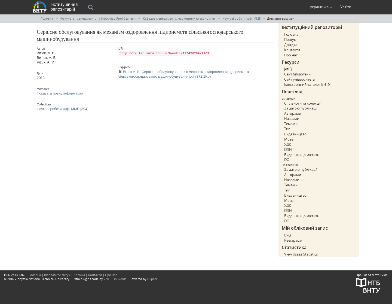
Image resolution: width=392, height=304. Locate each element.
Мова (288, 139)
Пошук (290, 39)
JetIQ (288, 68)
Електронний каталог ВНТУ (307, 84)
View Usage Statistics (301, 254)
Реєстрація (293, 240)
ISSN (288, 149)
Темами (291, 123)
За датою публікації (300, 108)
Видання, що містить (301, 154)
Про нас (291, 55)
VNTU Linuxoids (115, 279)
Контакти (292, 49)
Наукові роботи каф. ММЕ (241, 18)
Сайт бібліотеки (297, 74)
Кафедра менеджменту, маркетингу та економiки (179, 18)
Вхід (287, 235)
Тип (287, 128)
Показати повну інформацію (60, 93)
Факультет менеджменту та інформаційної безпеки (98, 18)
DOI (287, 159)
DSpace (152, 279)
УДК (287, 144)
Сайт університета (299, 79)
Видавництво (295, 134)
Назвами (291, 118)
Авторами (292, 113)
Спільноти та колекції (302, 103)
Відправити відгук (57, 275)
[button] (321, 7)
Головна (47, 18)
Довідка (290, 44)
